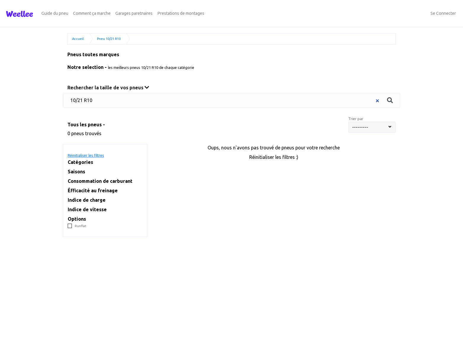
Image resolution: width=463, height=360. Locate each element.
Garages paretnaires (134, 13)
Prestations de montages (180, 13)
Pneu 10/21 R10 (109, 39)
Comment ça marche (92, 13)
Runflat (80, 226)
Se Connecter (443, 13)
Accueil (78, 39)
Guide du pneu (54, 13)
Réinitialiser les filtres (86, 155)
